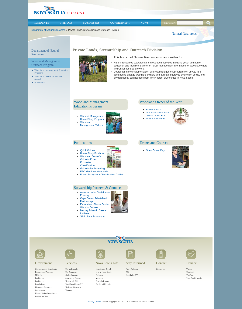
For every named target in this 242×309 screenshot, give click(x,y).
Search (169, 22)
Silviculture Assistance (92, 216)
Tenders (68, 290)
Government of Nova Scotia (46, 269)
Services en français (73, 278)
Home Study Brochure (92, 153)
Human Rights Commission (46, 293)
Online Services (71, 275)
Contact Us (160, 269)
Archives (99, 275)
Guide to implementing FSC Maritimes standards (94, 170)
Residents (41, 22)
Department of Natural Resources (48, 30)
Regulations (40, 284)
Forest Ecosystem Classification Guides (101, 174)
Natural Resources (184, 34)
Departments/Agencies (44, 272)
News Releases (132, 269)
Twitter (189, 269)
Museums (99, 278)
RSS (128, 272)
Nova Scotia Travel (103, 269)
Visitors (66, 22)
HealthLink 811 (71, 281)
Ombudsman (40, 290)
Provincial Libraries (103, 284)
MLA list (38, 275)
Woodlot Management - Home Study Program (93, 118)
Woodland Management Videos (91, 124)
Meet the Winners (155, 118)
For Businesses (71, 272)
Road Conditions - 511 (74, 284)
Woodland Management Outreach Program (45, 62)
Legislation (39, 281)
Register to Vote (41, 296)
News (144, 22)
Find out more (153, 109)
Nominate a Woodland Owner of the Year (158, 114)
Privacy (91, 302)
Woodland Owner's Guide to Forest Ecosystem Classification (90, 161)
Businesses (91, 22)
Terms (98, 302)
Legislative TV (132, 275)
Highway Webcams (73, 287)
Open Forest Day (155, 150)
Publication (39, 82)
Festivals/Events (102, 281)
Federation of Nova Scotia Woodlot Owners (94, 206)
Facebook (190, 272)
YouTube (190, 275)
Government (120, 22)
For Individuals (71, 269)
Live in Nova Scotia (103, 272)
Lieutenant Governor (43, 287)
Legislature (39, 278)
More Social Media (194, 278)
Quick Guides (87, 150)
